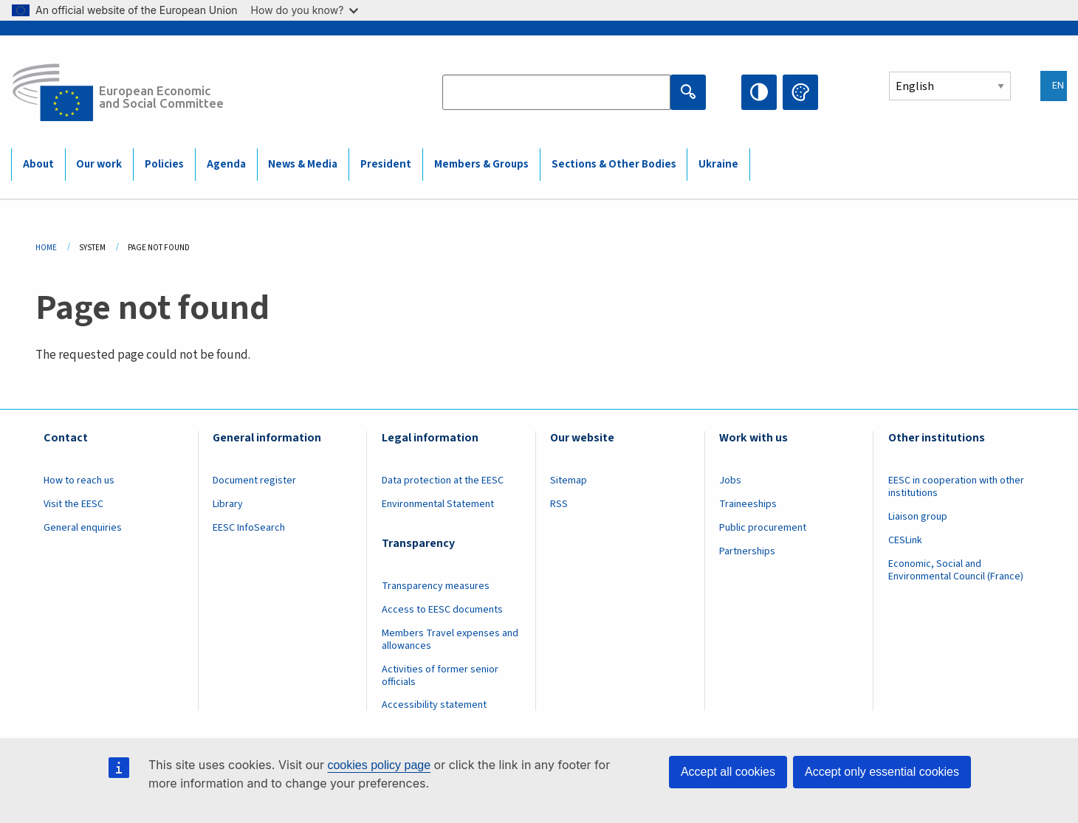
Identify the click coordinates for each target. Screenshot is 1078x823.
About (38, 164)
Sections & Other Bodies (614, 164)
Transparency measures (436, 586)
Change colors (800, 92)
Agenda (226, 164)
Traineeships (748, 504)
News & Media (302, 164)
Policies (164, 164)
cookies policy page (378, 765)
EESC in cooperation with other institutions (956, 486)
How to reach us (79, 480)
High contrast (759, 92)
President (385, 164)
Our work (99, 164)
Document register (254, 480)
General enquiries (83, 527)
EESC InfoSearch (249, 527)
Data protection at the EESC (443, 480)
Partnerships (747, 551)
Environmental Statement (438, 504)
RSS (559, 504)
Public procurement (762, 527)
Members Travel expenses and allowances (450, 639)
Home (46, 247)
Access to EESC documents (442, 609)
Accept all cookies (728, 771)
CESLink (905, 540)
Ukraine (718, 164)
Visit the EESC (73, 504)
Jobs (730, 480)
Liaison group (917, 516)
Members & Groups (481, 164)
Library (228, 504)
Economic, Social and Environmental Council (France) (957, 570)
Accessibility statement (434, 705)
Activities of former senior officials (440, 675)
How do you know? (305, 10)
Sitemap (568, 480)
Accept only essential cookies (882, 771)
